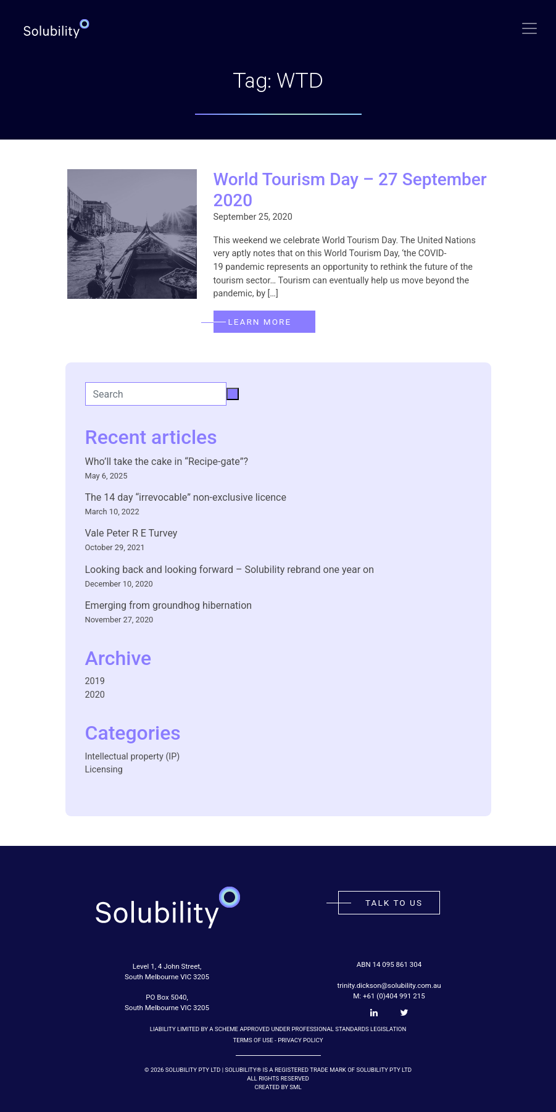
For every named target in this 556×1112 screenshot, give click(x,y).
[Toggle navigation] (529, 28)
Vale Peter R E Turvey (131, 533)
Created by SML (277, 1087)
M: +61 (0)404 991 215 (389, 996)
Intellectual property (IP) (132, 756)
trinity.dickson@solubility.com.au (389, 985)
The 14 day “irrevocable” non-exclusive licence (185, 497)
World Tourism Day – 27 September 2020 (350, 190)
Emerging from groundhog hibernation (168, 605)
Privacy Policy (300, 1040)
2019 (95, 681)
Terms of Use (253, 1040)
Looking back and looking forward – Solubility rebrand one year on (230, 569)
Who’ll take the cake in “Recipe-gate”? (166, 461)
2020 (95, 695)
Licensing (104, 769)
